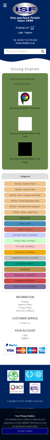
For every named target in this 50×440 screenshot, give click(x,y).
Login (20, 32)
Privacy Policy (25, 307)
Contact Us (25, 322)
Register (28, 32)
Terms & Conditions (25, 310)
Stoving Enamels (23, 84)
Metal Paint (30, 79)
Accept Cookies (25, 430)
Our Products (16, 79)
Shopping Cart (25, 27)
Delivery (25, 301)
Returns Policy (25, 304)
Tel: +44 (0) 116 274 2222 (25, 40)
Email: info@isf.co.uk (25, 43)
